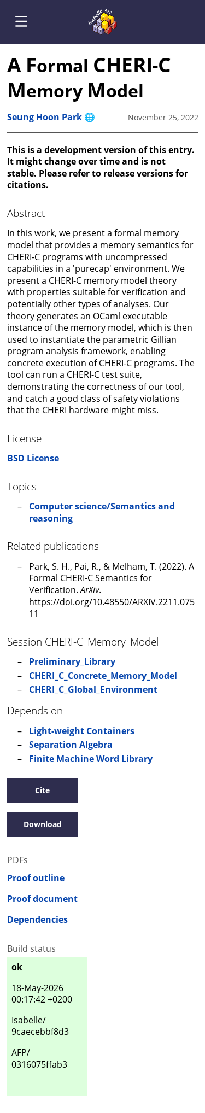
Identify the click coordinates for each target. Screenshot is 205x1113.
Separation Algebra (71, 745)
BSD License (33, 458)
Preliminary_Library (72, 661)
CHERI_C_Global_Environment (93, 689)
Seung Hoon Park (44, 117)
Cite (42, 790)
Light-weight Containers (81, 731)
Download (43, 824)
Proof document (42, 899)
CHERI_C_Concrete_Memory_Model (103, 676)
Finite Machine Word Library (91, 759)
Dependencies (37, 919)
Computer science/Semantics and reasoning (102, 512)
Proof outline (36, 878)
